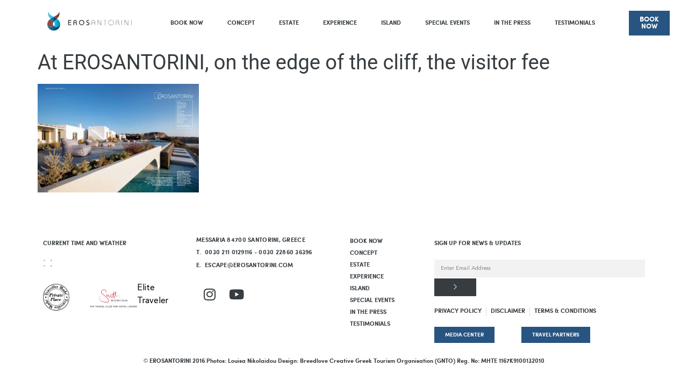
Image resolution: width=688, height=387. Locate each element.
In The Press (512, 23)
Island (391, 23)
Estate (289, 23)
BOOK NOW (186, 23)
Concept (241, 23)
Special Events (447, 23)
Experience (340, 23)
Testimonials (575, 23)
